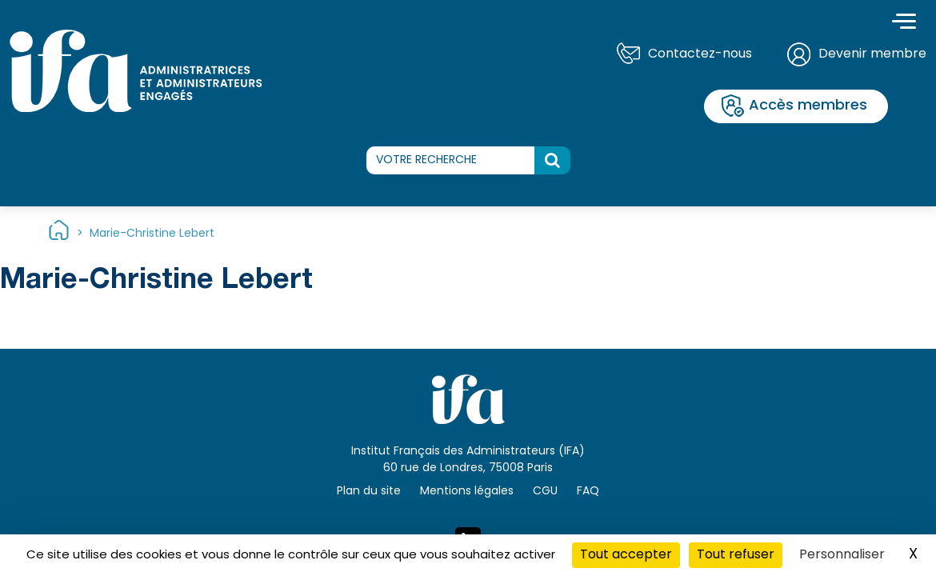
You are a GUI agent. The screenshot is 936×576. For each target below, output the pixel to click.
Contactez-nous (700, 54)
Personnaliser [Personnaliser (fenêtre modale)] (842, 555)
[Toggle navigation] (904, 23)
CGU (545, 491)
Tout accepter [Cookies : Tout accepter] (626, 555)
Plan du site (369, 491)
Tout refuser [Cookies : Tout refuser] (735, 555)
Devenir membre (872, 54)
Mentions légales (467, 491)
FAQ (588, 491)
